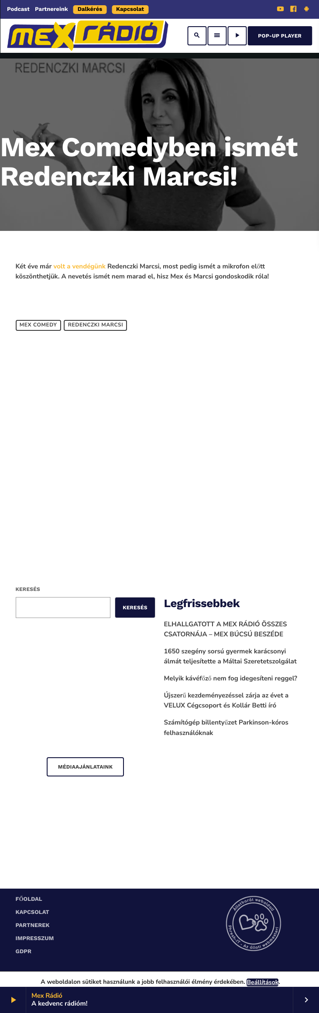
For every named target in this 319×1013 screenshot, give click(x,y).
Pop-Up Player (280, 36)
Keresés (28, 589)
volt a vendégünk (79, 266)
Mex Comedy (38, 325)
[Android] (306, 10)
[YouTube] (280, 10)
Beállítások (262, 982)
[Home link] (87, 36)
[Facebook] (293, 10)
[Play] (237, 35)
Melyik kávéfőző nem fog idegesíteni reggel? (231, 678)
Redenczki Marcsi (95, 325)
